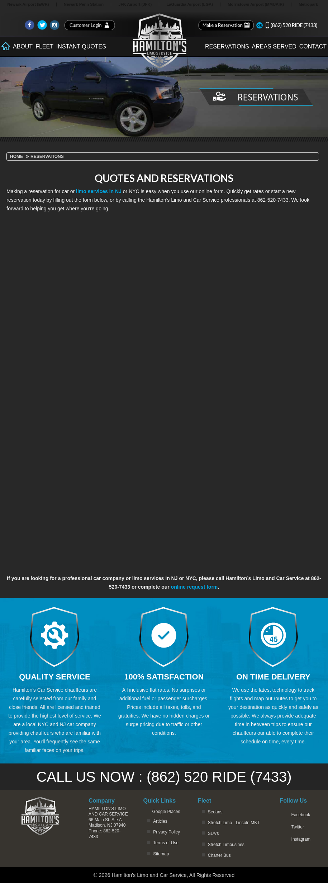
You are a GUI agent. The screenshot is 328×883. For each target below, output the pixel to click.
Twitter (297, 827)
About (23, 46)
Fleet (44, 46)
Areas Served (274, 46)
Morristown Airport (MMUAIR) (256, 4)
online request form (194, 587)
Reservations (227, 46)
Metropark (308, 4)
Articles (160, 821)
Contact (313, 46)
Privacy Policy (166, 832)
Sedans (215, 811)
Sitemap (161, 853)
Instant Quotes (81, 46)
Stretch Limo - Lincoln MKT (234, 822)
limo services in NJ (99, 191)
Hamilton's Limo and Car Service (108, 811)
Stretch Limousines (226, 844)
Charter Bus (219, 855)
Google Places (166, 811)
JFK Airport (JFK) (135, 4)
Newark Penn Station (84, 4)
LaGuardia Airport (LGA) (189, 4)
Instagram (300, 839)
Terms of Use (166, 842)
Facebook (300, 815)
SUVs (213, 833)
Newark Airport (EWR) (28, 4)
